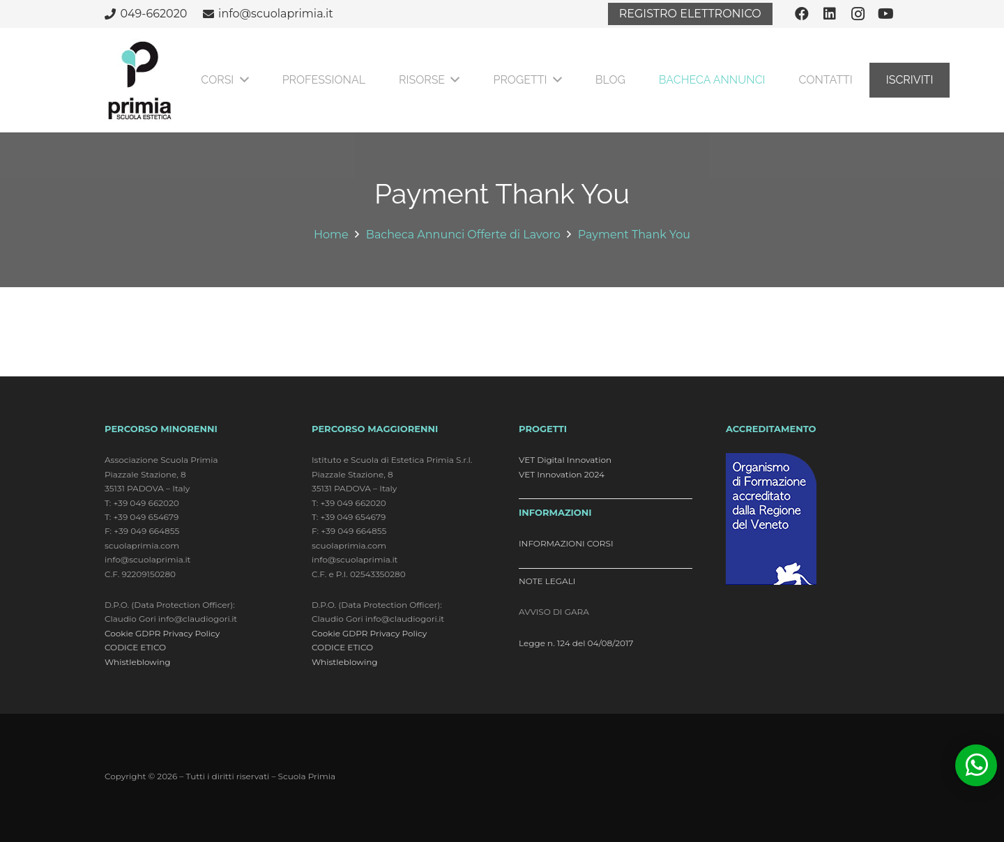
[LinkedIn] (830, 14)
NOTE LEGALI (547, 581)
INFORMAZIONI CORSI (566, 543)
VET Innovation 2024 (561, 474)
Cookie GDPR (132, 633)
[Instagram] (858, 14)
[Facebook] (802, 14)
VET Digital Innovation (565, 459)
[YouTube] (885, 14)
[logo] (139, 80)
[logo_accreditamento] (812, 519)
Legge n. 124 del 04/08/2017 (576, 643)
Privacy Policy (191, 633)
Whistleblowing (137, 662)
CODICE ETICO (135, 647)
